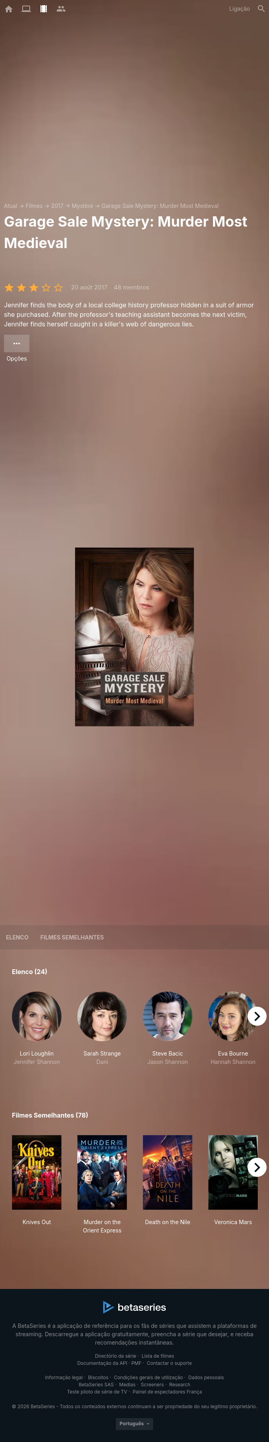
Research (179, 1385)
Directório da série (115, 1356)
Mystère (82, 205)
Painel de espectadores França (167, 1392)
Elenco (17, 937)
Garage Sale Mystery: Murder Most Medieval (160, 205)
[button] (36, 1033)
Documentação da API (102, 1363)
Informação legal (64, 1377)
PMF (136, 1363)
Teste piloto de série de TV (97, 1392)
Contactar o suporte (169, 1363)
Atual (10, 205)
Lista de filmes (158, 1356)
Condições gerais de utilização (148, 1377)
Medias (127, 1385)
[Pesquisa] (261, 8)
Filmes (34, 205)
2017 (57, 205)
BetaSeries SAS (96, 1385)
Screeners (152, 1385)
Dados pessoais (206, 1377)
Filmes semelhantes (72, 937)
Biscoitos (98, 1377)
